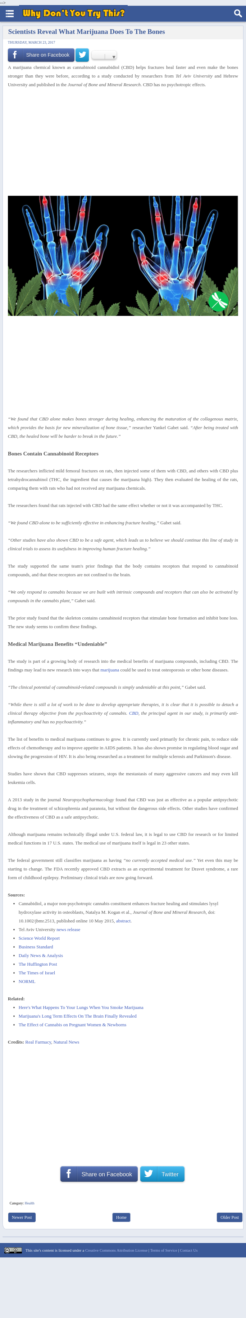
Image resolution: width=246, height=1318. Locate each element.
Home (121, 1217)
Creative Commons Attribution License (116, 1250)
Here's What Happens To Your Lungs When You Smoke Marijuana (81, 1007)
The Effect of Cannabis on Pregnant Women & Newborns (73, 1024)
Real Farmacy (38, 1042)
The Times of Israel (37, 972)
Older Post (229, 1217)
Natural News (66, 1042)
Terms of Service (163, 1250)
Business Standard (36, 946)
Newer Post (22, 1217)
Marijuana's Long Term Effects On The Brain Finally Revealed (78, 1016)
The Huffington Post (38, 964)
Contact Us (188, 1250)
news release (68, 929)
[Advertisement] (120, 142)
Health (30, 1203)
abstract (123, 921)
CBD (133, 713)
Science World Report (39, 938)
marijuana (109, 670)
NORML (27, 981)
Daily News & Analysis (41, 955)
